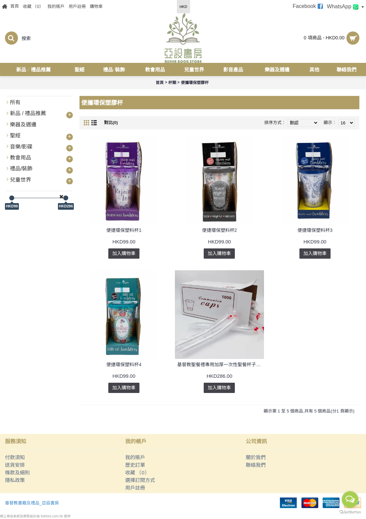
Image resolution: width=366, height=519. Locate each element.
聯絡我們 (256, 465)
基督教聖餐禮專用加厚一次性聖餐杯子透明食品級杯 (220, 364)
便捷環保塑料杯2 (219, 230)
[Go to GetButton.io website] (350, 512)
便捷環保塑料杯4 (123, 364)
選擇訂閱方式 (140, 480)
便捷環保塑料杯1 (123, 230)
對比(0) (111, 122)
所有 (15, 102)
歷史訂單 (135, 465)
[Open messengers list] (350, 499)
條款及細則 (17, 472)
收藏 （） (137, 472)
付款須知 (15, 457)
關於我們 (256, 457)
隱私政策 (15, 480)
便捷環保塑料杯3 (315, 230)
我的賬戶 (135, 457)
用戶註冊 (135, 488)
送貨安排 (15, 465)
